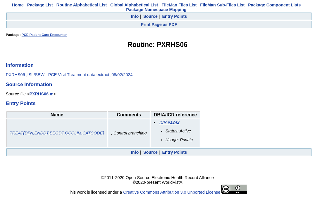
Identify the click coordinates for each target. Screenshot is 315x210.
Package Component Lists (274, 5)
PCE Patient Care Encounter (44, 34)
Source (150, 16)
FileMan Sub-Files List (222, 5)
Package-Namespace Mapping (156, 9)
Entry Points (174, 16)
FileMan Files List (179, 5)
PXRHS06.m (41, 94)
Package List (40, 5)
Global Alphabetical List (134, 5)
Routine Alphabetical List (81, 5)
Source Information (29, 84)
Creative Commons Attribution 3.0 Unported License (171, 192)
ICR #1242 (169, 122)
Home (18, 5)
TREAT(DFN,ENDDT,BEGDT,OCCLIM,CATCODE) (57, 133)
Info (135, 16)
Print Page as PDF (159, 24)
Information (20, 65)
